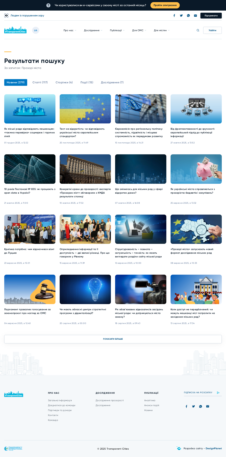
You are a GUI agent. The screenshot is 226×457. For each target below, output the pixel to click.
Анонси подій (151, 405)
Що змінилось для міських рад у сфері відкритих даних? (139, 191)
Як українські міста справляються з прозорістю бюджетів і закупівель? (193, 191)
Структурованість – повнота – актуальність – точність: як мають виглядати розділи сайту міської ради (138, 253)
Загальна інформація (60, 400)
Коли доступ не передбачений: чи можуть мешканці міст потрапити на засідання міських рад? (193, 313)
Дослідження (91, 30)
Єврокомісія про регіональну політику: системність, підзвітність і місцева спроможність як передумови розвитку (139, 132)
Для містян (160, 30)
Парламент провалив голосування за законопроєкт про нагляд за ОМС (27, 311)
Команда (53, 420)
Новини (148, 410)
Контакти (53, 415)
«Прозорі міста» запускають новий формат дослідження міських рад (192, 251)
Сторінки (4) (64, 82)
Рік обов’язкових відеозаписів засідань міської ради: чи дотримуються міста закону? (139, 313)
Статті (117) (40, 82)
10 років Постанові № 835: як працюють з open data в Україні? (29, 191)
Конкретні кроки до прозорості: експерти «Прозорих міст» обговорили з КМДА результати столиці (85, 193)
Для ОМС (137, 30)
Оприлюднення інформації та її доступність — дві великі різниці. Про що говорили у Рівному (85, 253)
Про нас (68, 30)
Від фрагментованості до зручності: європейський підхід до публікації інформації (193, 132)
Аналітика (149, 400)
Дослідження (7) (112, 82)
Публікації (116, 30)
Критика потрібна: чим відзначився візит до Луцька (29, 251)
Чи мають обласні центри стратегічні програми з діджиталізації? (83, 311)
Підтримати (211, 15)
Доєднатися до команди (61, 405)
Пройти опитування (165, 5)
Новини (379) (16, 82)
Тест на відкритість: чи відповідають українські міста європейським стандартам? (82, 132)
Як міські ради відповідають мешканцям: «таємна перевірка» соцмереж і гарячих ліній (29, 132)
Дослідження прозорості (110, 400)
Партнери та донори (60, 410)
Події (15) (87, 82)
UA (35, 30)
